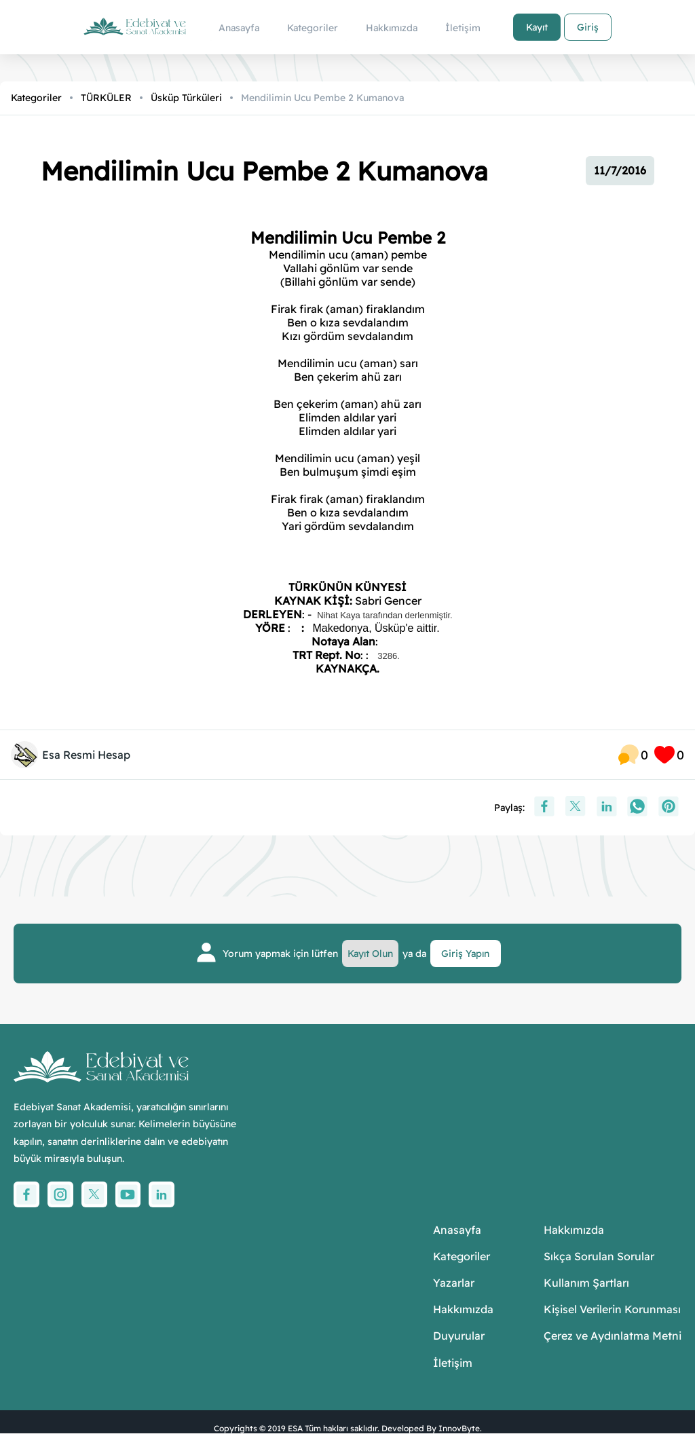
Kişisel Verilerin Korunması (612, 1310)
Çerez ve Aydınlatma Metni (612, 1336)
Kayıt (535, 27)
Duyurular (459, 1336)
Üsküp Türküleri (186, 98)
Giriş (586, 27)
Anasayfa (457, 1230)
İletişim (452, 1363)
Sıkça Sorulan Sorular (599, 1256)
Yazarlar (453, 1283)
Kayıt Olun (371, 953)
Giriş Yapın (466, 953)
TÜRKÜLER (106, 98)
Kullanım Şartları (586, 1283)
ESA (295, 1428)
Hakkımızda (463, 1310)
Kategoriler (36, 98)
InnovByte (459, 1428)
